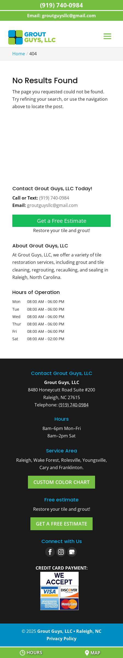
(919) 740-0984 (54, 198)
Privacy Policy (61, 639)
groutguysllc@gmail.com (52, 205)
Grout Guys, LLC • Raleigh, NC (69, 631)
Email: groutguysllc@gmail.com (61, 16)
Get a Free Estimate (61, 220)
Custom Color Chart (61, 482)
